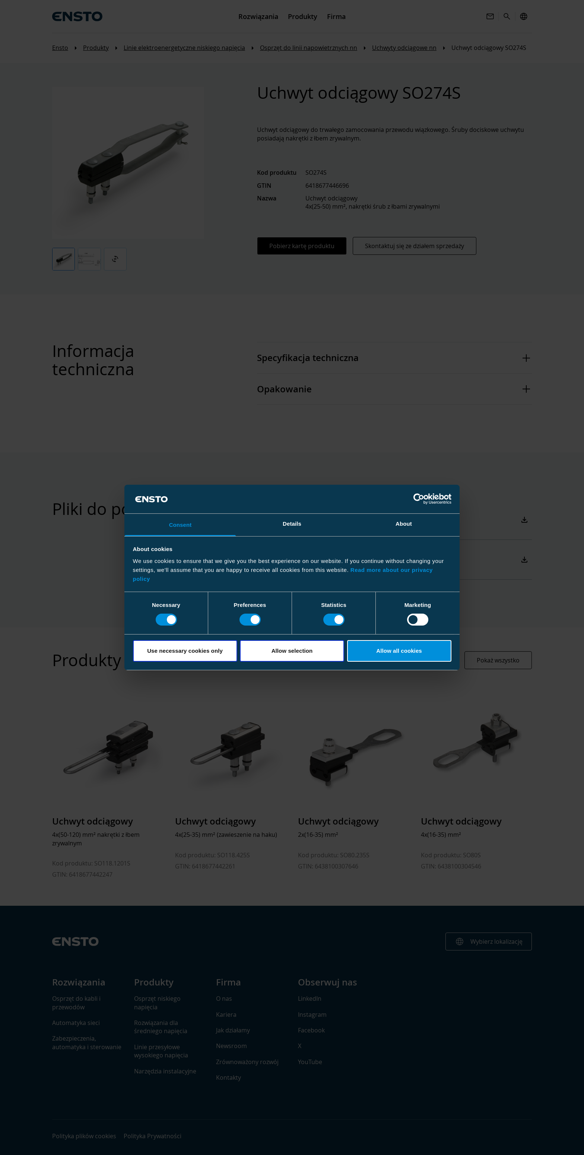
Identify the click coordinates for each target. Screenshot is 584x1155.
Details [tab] (292, 523)
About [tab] (404, 523)
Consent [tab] (180, 525)
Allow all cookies (399, 651)
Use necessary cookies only (185, 651)
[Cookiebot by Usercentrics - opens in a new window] (418, 498)
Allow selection (292, 651)
